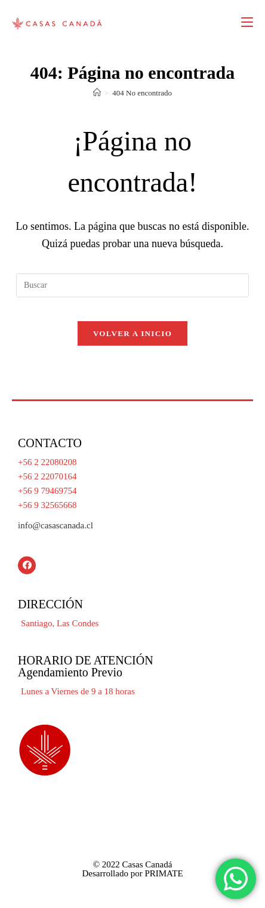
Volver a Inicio (132, 333)
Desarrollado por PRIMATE (132, 873)
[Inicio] (97, 92)
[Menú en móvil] (247, 22)
